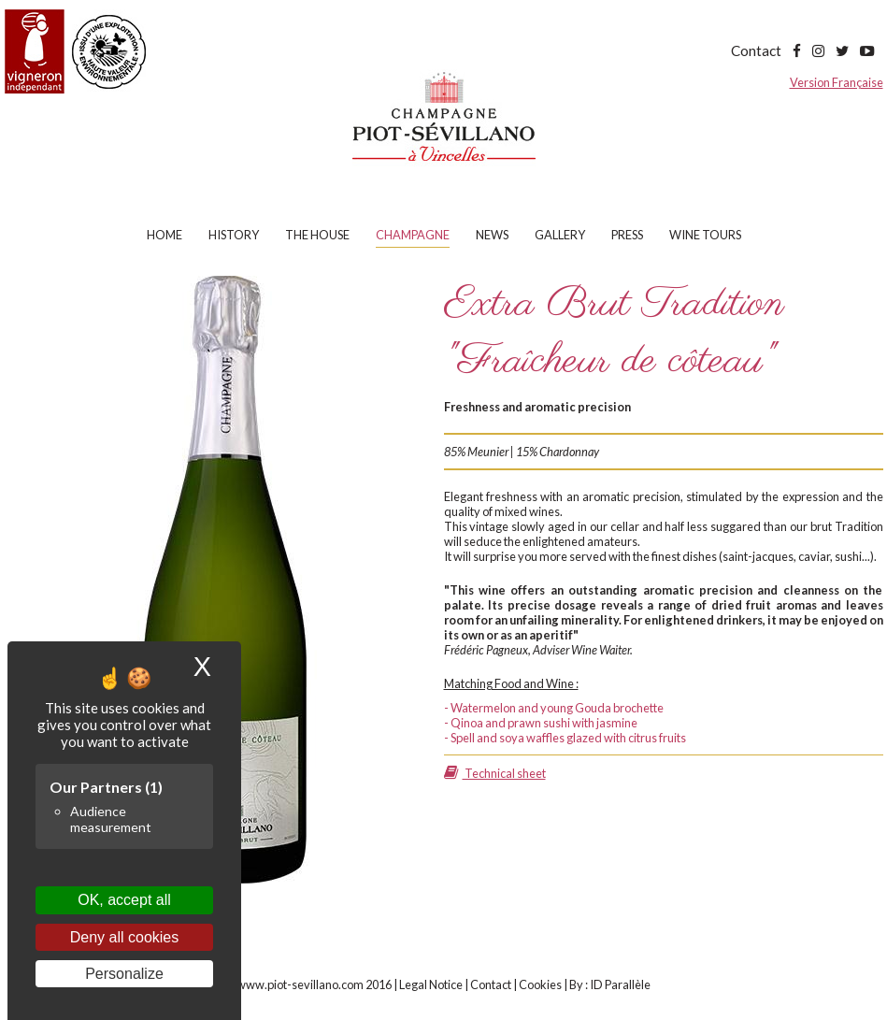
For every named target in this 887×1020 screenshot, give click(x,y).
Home (164, 234)
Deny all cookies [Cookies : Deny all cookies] (124, 937)
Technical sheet (495, 773)
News (492, 234)
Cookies (540, 984)
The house (317, 234)
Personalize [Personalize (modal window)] (124, 974)
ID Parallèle (620, 984)
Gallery (560, 234)
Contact (756, 50)
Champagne (413, 234)
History (233, 234)
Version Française (836, 82)
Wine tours (705, 234)
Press (627, 234)
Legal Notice (431, 984)
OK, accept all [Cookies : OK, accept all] (124, 900)
